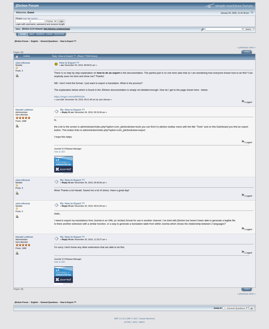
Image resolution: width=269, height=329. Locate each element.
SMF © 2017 (132, 318)
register (34, 18)
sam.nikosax (23, 62)
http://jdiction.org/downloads (57, 29)
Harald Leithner (24, 109)
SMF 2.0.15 (119, 318)
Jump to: (218, 308)
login (25, 18)
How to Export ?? (69, 62)
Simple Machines (147, 318)
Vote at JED (59, 152)
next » (252, 47)
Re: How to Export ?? (72, 109)
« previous (242, 47)
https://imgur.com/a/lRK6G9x (69, 96)
